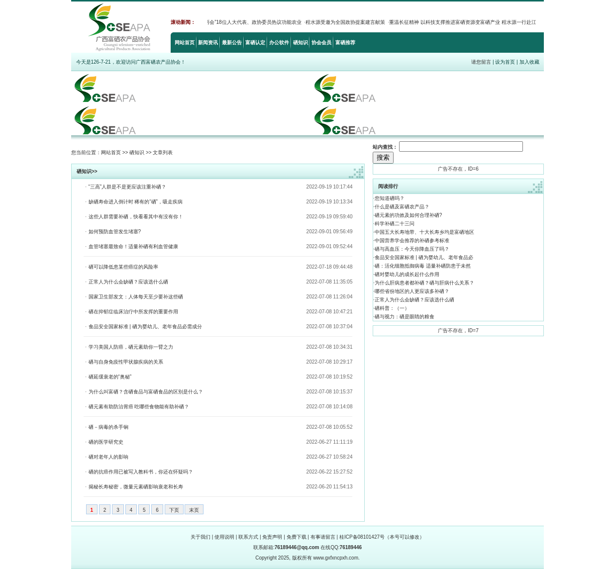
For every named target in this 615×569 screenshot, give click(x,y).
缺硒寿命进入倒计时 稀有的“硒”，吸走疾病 (136, 201)
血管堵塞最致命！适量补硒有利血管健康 (133, 246)
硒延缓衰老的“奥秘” (110, 376)
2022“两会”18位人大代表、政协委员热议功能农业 (249, 22)
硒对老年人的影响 (108, 457)
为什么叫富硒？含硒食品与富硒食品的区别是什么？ (146, 391)
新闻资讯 (208, 42)
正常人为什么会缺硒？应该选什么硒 (128, 281)
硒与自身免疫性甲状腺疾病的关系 (126, 362)
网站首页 (185, 42)
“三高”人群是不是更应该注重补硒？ (128, 187)
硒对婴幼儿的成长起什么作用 (407, 274)
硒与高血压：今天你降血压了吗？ (412, 249)
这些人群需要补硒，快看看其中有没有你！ (136, 216)
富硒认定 (255, 42)
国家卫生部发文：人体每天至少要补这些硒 (136, 296)
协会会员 (321, 42)
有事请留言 (322, 537)
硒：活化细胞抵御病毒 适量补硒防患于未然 (423, 266)
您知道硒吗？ (390, 198)
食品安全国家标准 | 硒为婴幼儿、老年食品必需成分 (145, 326)
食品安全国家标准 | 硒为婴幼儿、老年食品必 (424, 257)
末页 (194, 510)
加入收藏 (529, 62)
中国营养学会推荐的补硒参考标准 (412, 240)
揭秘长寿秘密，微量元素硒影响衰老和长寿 (136, 486)
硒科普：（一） (392, 308)
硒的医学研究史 (106, 442)
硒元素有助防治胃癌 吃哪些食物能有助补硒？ (139, 406)
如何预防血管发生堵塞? (115, 231)
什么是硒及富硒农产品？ (402, 206)
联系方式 (248, 537)
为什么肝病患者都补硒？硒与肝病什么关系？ (424, 282)
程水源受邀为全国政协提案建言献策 (348, 22)
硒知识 (300, 42)
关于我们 (200, 537)
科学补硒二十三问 (394, 223)
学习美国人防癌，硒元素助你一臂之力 (131, 347)
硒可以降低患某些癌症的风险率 (123, 267)
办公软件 (279, 42)
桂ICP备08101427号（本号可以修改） (381, 537)
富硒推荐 (345, 42)
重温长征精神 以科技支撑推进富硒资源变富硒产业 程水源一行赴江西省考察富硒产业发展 (490, 22)
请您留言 (481, 62)
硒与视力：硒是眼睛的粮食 (404, 316)
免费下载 (297, 537)
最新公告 (232, 42)
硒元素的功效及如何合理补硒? (408, 215)
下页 (174, 510)
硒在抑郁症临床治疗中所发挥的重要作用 (133, 311)
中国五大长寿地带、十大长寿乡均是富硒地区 (424, 232)
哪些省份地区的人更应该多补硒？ (412, 291)
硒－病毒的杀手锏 (108, 427)
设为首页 (505, 62)
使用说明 (224, 537)
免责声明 (272, 537)
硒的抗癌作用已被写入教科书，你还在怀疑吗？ (141, 471)
